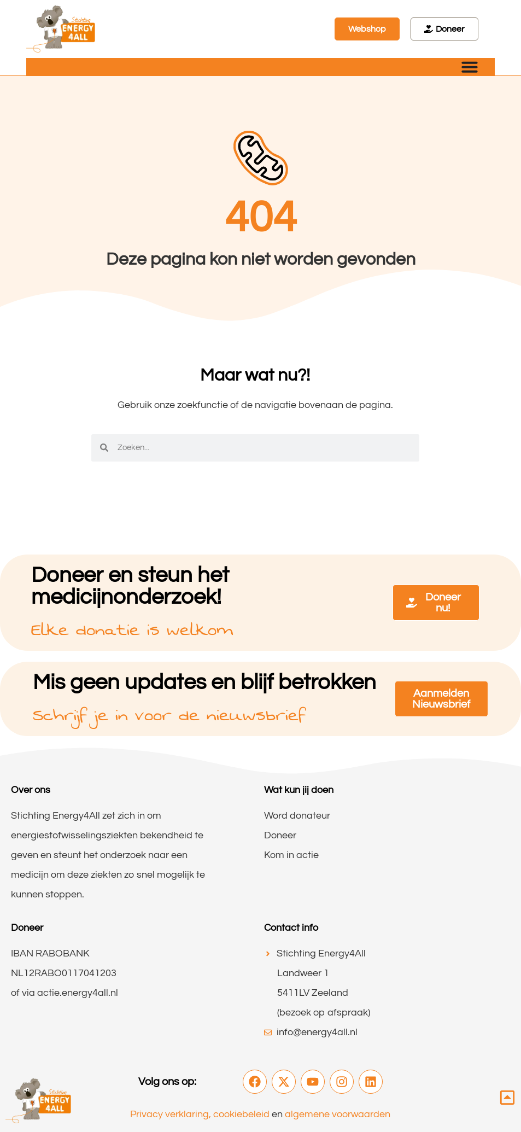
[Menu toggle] (469, 66)
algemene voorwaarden (337, 1114)
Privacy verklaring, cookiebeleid (200, 1114)
